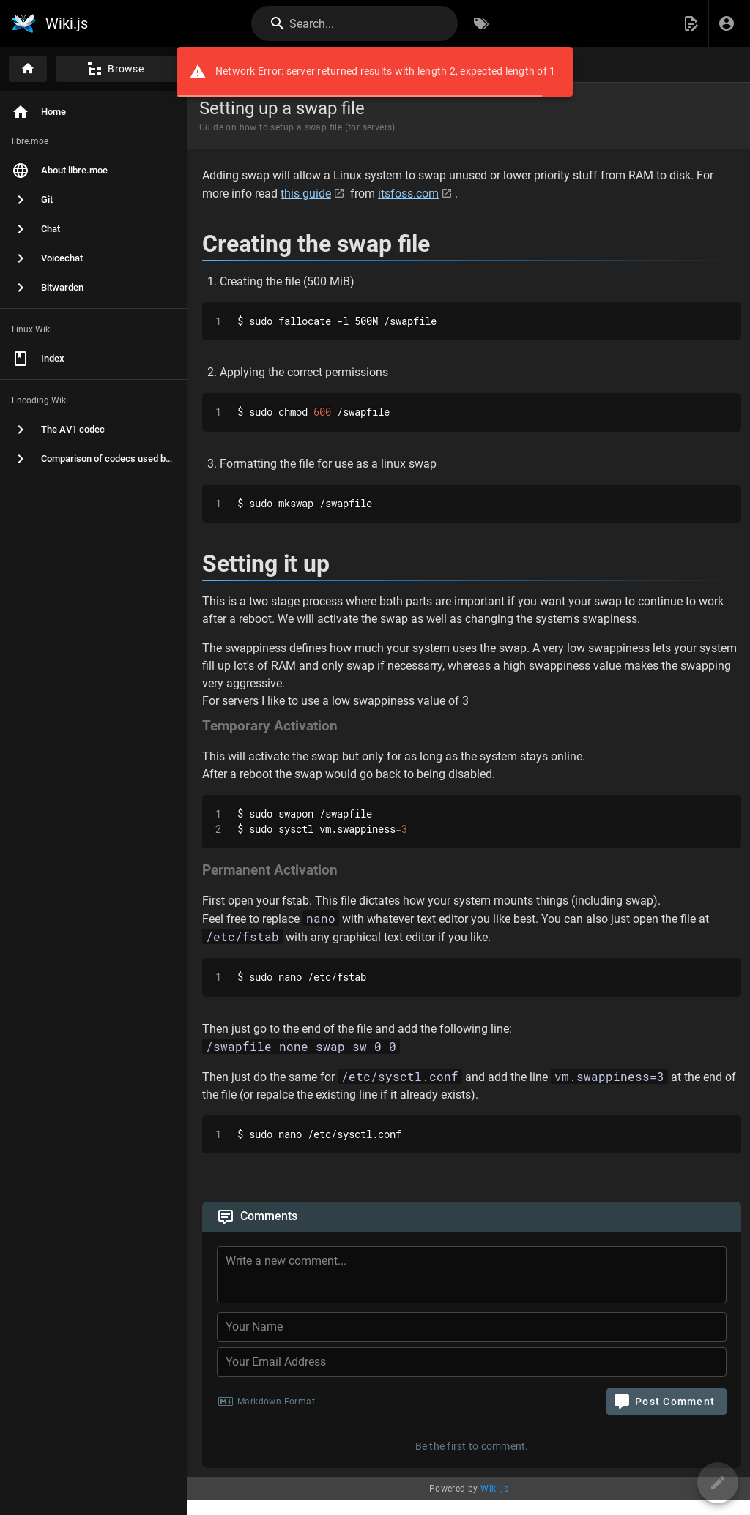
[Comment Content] (476, 1277)
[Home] (28, 69)
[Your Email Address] (472, 1362)
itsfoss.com (408, 194)
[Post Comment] (666, 1401)
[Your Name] (472, 1327)
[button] (690, 23)
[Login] (726, 23)
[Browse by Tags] (481, 23)
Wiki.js (494, 1489)
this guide (306, 194)
